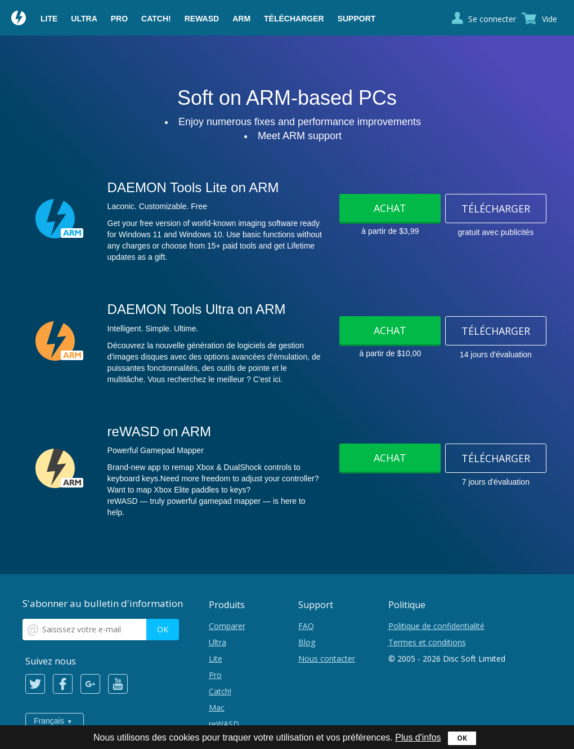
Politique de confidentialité (436, 626)
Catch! (156, 18)
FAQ (306, 626)
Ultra (84, 18)
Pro (119, 18)
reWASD (202, 18)
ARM (241, 18)
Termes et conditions (427, 642)
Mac (217, 707)
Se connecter (492, 19)
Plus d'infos (418, 737)
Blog (306, 642)
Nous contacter (326, 658)
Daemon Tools (19, 19)
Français (49, 720)
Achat (390, 208)
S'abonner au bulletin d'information (103, 603)
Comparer (227, 626)
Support (357, 18)
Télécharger (294, 18)
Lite (49, 18)
